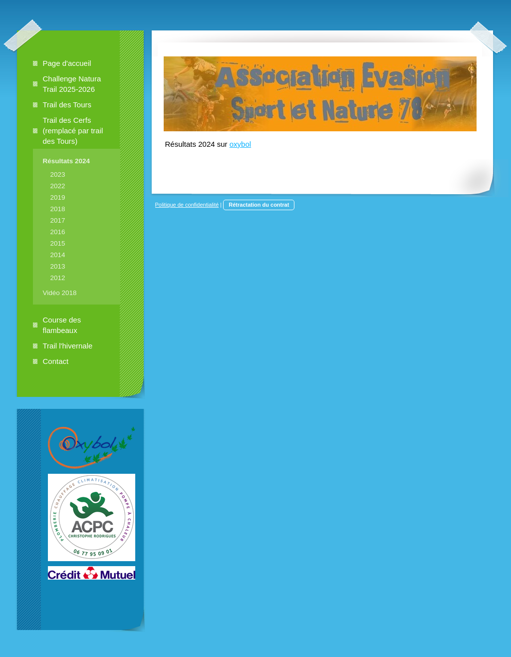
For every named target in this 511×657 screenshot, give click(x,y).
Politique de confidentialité (187, 205)
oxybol (240, 144)
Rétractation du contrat (259, 205)
